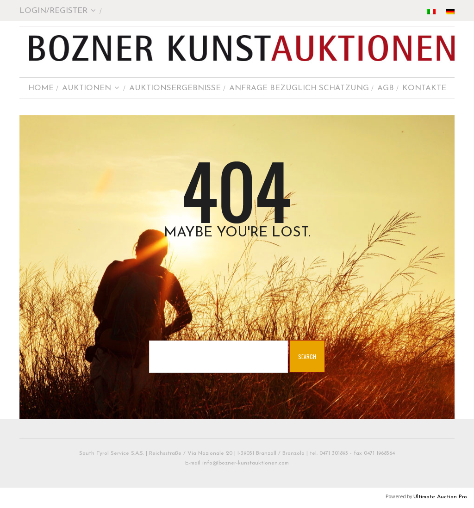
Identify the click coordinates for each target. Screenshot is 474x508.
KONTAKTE (424, 88)
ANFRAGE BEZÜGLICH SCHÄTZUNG (299, 88)
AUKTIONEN (90, 88)
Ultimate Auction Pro (440, 497)
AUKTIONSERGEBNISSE (175, 88)
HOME (41, 88)
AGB (385, 88)
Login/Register (57, 11)
